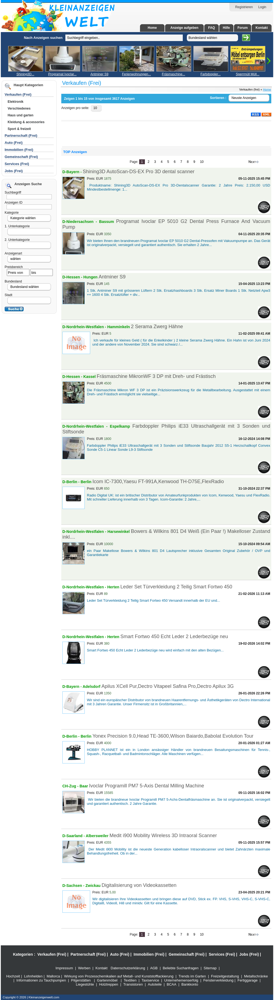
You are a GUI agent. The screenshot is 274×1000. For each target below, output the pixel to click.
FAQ (211, 28)
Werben (84, 968)
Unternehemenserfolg (181, 980)
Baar (84, 786)
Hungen (91, 277)
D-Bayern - (72, 172)
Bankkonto (189, 984)
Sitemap (210, 968)
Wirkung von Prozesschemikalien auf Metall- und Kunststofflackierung (118, 976)
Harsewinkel (119, 531)
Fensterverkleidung (218, 980)
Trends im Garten (192, 976)
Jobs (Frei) (14, 171)
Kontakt (261, 28)
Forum (243, 28)
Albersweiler (97, 836)
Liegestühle (85, 984)
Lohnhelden (33, 976)
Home (152, 28)
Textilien (130, 980)
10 (201, 162)
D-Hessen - (72, 277)
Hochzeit (13, 976)
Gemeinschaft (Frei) (186, 954)
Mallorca (53, 976)
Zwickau (94, 885)
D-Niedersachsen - (80, 221)
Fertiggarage (248, 980)
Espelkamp (121, 426)
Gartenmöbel (107, 980)
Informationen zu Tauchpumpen (41, 980)
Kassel (90, 376)
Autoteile (155, 984)
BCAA (171, 984)
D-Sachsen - (74, 885)
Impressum (64, 968)
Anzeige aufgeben (185, 28)
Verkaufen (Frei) (51, 954)
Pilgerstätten (81, 980)
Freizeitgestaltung (225, 976)
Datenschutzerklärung (128, 968)
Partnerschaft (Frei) (88, 954)
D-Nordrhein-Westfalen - (84, 327)
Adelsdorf (92, 686)
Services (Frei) (222, 954)
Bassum (107, 221)
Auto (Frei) (14, 143)
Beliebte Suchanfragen (181, 968)
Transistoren (133, 984)
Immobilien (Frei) (149, 954)
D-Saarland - (74, 836)
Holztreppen (108, 984)
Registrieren (244, 7)
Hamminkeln (119, 327)
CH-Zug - (71, 786)
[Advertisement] (31, 113)
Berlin (86, 482)
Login (262, 7)
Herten (113, 587)
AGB (153, 968)
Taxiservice (150, 980)
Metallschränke (256, 976)
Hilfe (226, 28)
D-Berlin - (71, 482)
